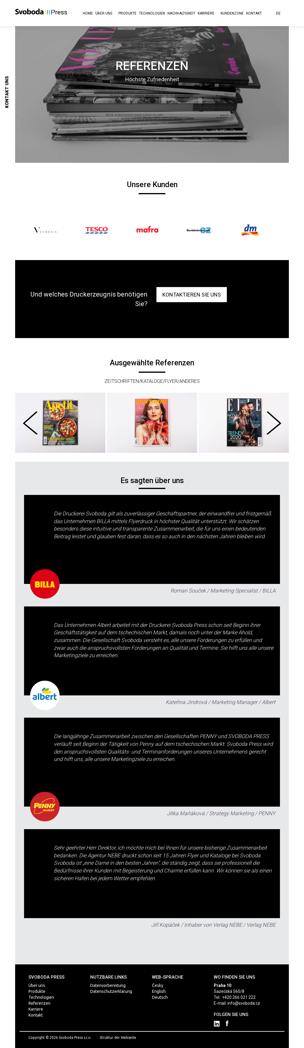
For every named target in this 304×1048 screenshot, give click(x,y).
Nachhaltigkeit (181, 13)
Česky (157, 985)
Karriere (208, 13)
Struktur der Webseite (118, 1037)
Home (88, 13)
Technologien (152, 13)
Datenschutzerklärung (111, 991)
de (280, 13)
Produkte (127, 13)
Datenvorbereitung (108, 985)
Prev (36, 230)
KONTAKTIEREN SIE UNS (191, 295)
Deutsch (160, 997)
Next (268, 230)
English (159, 991)
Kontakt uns (7, 92)
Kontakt (254, 13)
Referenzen (39, 1003)
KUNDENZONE (232, 13)
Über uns (105, 13)
